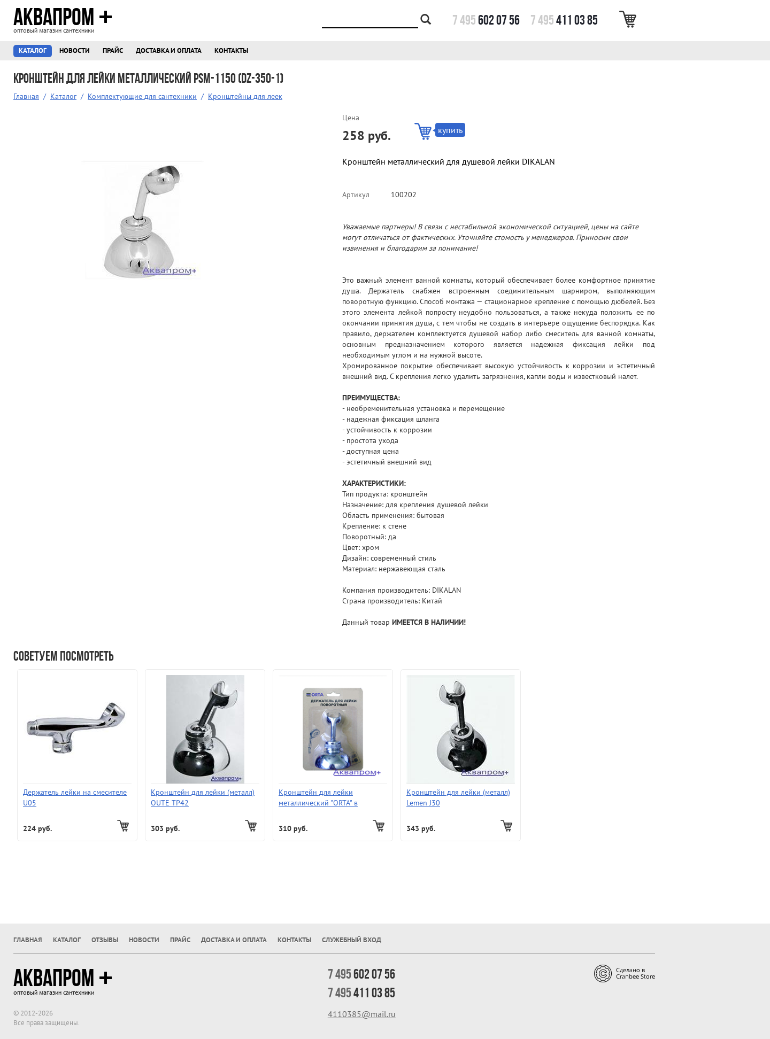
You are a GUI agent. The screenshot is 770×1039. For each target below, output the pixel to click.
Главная (26, 96)
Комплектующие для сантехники (142, 96)
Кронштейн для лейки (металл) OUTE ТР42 (203, 797)
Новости (74, 50)
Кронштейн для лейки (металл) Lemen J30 (458, 797)
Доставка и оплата (169, 50)
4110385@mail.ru (362, 1014)
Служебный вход (351, 939)
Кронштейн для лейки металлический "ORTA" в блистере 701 (318, 797)
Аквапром (62, 17)
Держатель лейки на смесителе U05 (75, 797)
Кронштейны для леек (245, 96)
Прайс (113, 50)
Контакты (231, 50)
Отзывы (104, 939)
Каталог (33, 50)
